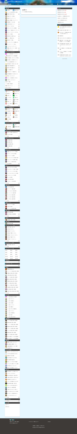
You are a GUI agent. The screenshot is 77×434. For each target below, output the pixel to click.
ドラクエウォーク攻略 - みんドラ (15, 1)
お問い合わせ (42, 425)
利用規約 (34, 425)
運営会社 (38, 425)
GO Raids (49, 421)
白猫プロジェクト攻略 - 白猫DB (14, 421)
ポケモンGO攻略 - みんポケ (14, 423)
